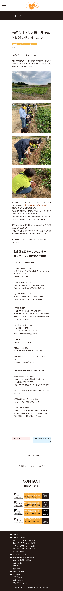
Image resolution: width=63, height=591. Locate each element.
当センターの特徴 (19, 537)
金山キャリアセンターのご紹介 (24, 548)
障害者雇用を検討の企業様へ (23, 557)
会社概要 (16, 568)
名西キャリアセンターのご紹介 (24, 540)
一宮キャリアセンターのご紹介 (24, 546)
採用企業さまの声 (19, 554)
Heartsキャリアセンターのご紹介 (25, 543)
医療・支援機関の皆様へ (22, 560)
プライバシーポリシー (21, 583)
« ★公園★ (16, 438)
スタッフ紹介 (18, 563)
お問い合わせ (18, 580)
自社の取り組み (18, 571)
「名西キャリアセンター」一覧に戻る (31, 466)
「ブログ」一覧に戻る (31, 455)
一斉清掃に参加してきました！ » (43, 439)
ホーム (15, 534)
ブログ (15, 566)
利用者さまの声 (18, 551)
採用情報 (16, 574)
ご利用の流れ (18, 577)
